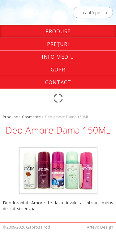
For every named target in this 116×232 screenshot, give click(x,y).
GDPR (58, 69)
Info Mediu (58, 56)
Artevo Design (100, 227)
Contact (58, 82)
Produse (58, 31)
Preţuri (58, 44)
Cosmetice (31, 116)
